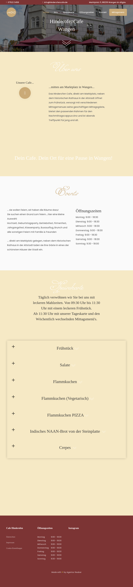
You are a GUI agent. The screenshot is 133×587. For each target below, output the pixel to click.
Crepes (68, 450)
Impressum (10, 543)
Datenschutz (10, 537)
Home (46, 12)
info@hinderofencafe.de (55, 2)
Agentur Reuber (74, 572)
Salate (68, 368)
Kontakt (103, 12)
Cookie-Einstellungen (14, 548)
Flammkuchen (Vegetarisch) (68, 401)
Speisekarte (68, 12)
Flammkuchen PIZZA (68, 418)
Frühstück (68, 351)
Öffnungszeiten (86, 12)
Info (56, 12)
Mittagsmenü (118, 12)
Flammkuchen (68, 384)
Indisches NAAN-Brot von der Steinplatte (68, 434)
